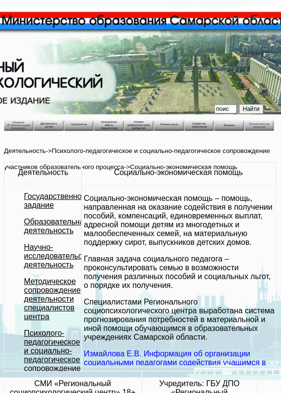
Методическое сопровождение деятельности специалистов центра (52, 299)
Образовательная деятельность (56, 226)
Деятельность (25, 150)
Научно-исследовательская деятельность (59, 256)
